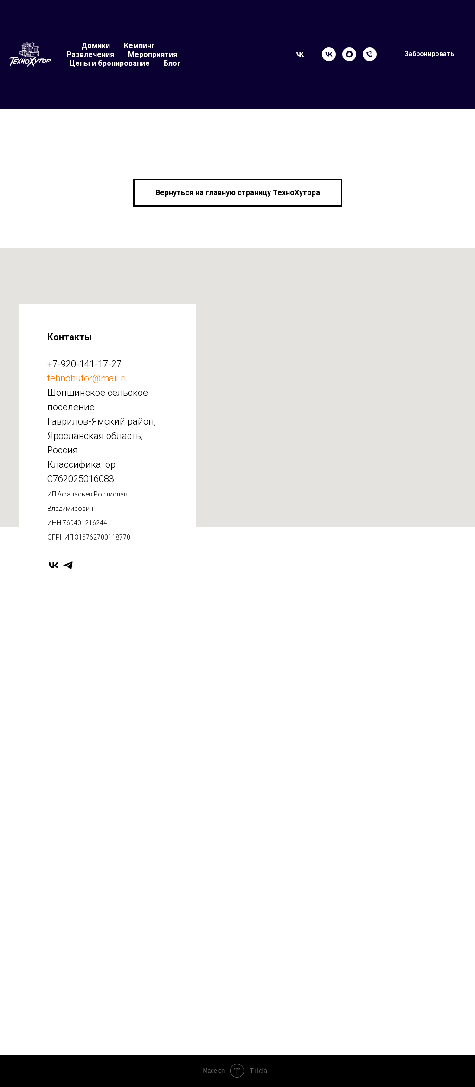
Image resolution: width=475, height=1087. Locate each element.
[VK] (329, 54)
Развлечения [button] (90, 54)
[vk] (53, 565)
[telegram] (68, 565)
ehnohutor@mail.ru (89, 378)
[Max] (349, 54)
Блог (172, 63)
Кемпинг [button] (139, 45)
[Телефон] (370, 54)
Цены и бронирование (109, 63)
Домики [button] (95, 45)
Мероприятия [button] (152, 54)
